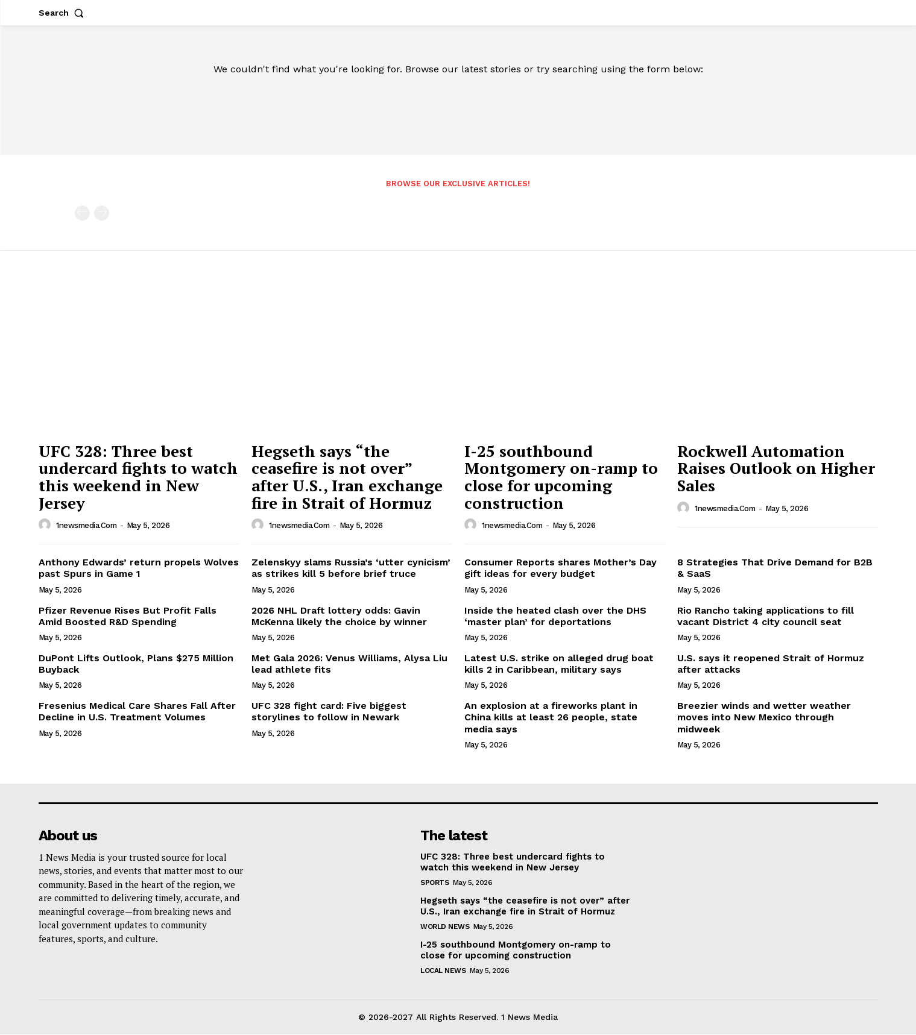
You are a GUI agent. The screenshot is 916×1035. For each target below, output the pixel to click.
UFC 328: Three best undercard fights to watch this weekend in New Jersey (138, 477)
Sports (434, 883)
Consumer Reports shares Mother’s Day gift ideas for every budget (560, 568)
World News (444, 927)
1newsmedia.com (86, 526)
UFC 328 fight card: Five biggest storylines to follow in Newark (328, 711)
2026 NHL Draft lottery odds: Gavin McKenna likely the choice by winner (339, 616)
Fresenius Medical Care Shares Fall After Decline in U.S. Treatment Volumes (137, 711)
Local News (443, 971)
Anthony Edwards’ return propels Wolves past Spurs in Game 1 (139, 568)
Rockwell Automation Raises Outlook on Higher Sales (776, 468)
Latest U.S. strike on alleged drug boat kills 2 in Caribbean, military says (559, 664)
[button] (64, 12)
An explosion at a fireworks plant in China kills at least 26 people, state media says (550, 717)
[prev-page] (82, 213)
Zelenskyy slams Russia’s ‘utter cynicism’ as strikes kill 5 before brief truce (350, 568)
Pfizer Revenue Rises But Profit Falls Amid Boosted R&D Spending (127, 616)
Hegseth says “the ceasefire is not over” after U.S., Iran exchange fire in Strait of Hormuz (347, 477)
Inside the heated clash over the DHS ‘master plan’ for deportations (555, 616)
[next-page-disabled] (101, 213)
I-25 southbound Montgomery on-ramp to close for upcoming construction (561, 477)
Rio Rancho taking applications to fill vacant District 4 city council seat (765, 616)
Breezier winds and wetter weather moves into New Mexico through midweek (764, 717)
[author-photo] (46, 525)
